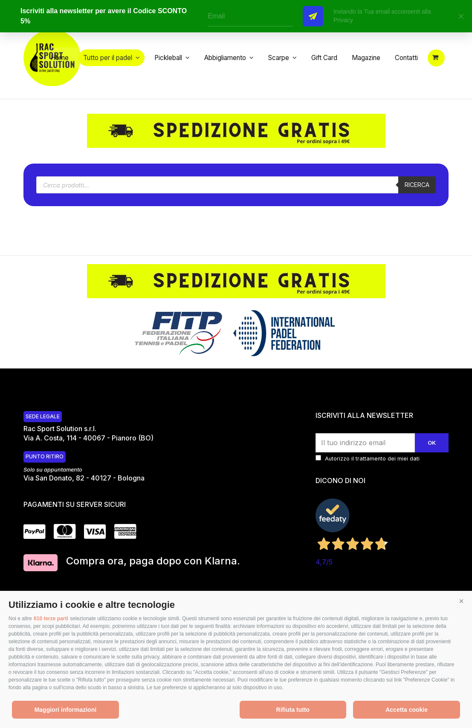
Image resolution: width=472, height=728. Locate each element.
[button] (461, 601)
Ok (431, 454)
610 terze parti (51, 619)
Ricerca (415, 196)
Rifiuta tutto (293, 709)
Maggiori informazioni (65, 709)
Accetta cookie (406, 709)
